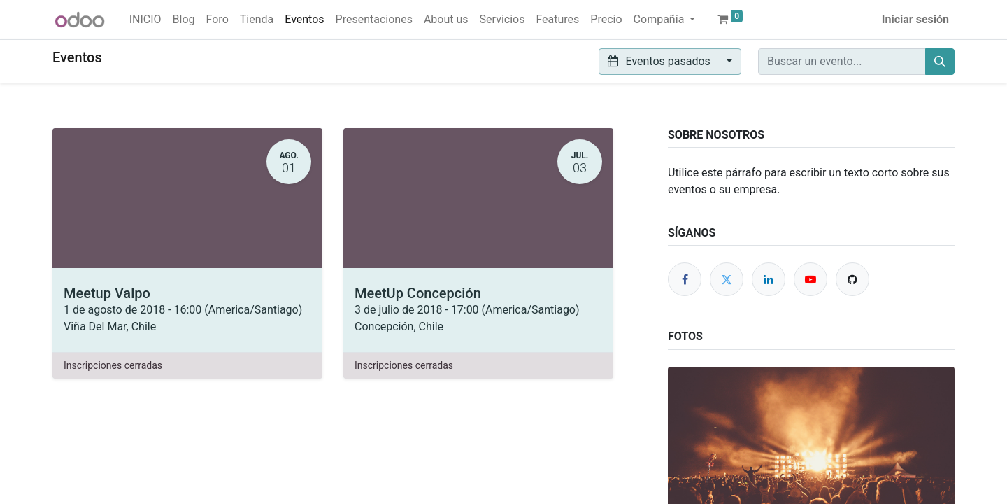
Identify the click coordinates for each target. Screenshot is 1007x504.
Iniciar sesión (915, 19)
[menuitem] (145, 20)
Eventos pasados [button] (660, 61)
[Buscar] (940, 61)
